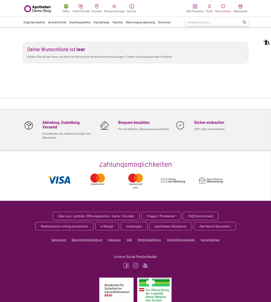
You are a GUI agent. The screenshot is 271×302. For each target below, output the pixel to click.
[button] (266, 42)
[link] (97, 8)
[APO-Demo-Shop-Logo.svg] (39, 8)
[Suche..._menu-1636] (216, 22)
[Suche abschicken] (244, 22)
